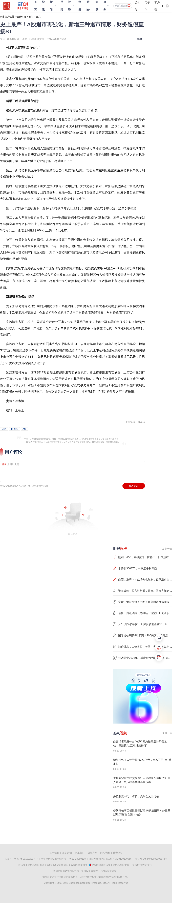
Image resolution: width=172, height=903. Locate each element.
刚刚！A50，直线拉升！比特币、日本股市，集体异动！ (145, 557)
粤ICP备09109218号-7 (26, 858)
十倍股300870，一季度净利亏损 (137, 568)
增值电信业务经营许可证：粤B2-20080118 (63, 858)
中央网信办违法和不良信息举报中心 (110, 864)
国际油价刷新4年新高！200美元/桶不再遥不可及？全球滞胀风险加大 (145, 635)
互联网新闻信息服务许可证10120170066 (110, 858)
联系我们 (79, 852)
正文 (38, 16)
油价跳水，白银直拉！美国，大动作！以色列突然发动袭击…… (145, 646)
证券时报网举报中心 (143, 864)
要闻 (31, 16)
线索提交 (117, 852)
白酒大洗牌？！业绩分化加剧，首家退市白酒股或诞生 (145, 579)
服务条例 (67, 852)
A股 (24, 429)
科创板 (14, 429)
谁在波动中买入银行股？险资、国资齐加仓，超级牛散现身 (145, 590)
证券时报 (21, 16)
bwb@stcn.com (79, 864)
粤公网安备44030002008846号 (151, 858)
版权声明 (92, 852)
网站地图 (105, 852)
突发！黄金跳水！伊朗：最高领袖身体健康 (143, 602)
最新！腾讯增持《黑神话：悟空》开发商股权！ (145, 613)
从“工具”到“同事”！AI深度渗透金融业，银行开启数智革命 (145, 624)
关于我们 (54, 852)
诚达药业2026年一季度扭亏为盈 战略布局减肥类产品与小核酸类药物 (145, 658)
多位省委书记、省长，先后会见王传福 (136, 796)
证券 (4, 429)
